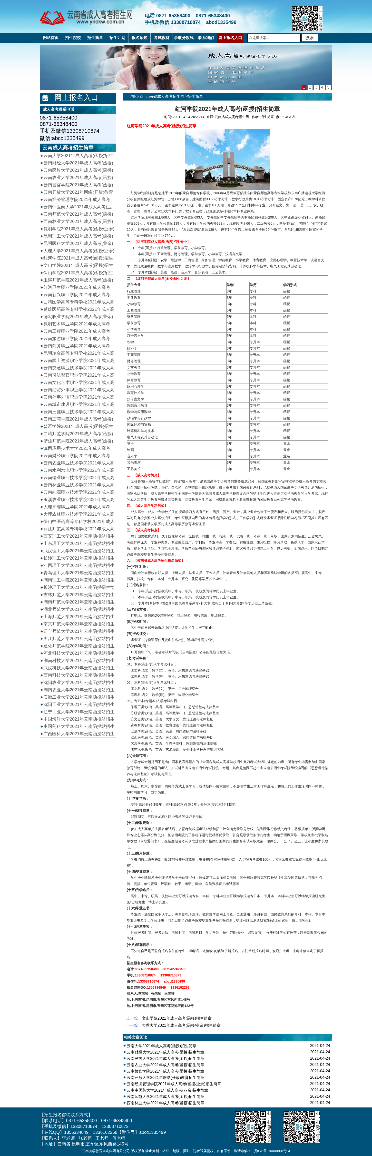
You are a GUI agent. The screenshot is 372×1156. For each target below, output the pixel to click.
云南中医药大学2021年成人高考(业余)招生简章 (167, 1090)
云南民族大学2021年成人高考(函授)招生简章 (165, 1058)
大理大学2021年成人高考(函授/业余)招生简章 (181, 1025)
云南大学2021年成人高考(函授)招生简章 (161, 1046)
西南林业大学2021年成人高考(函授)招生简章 (165, 1103)
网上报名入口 (76, 97)
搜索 (310, 38)
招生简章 (195, 96)
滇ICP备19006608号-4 (272, 1151)
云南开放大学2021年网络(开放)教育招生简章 (165, 1078)
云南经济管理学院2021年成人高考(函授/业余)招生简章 (174, 1084)
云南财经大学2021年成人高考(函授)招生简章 (165, 1052)
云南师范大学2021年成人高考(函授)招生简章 (165, 1097)
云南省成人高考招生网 (164, 96)
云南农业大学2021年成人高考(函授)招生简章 (165, 1065)
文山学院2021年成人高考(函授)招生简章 (177, 1018)
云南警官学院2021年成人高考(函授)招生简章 (165, 1071)
